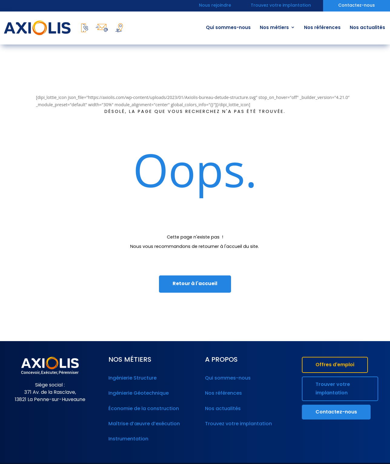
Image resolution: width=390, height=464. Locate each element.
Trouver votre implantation (333, 388)
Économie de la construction (142, 403)
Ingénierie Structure (132, 377)
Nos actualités (367, 28)
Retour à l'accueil (195, 283)
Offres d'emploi (335, 365)
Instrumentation (127, 428)
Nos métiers (274, 28)
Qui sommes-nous (228, 28)
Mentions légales (199, 457)
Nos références (322, 28)
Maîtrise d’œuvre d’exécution (142, 415)
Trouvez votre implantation (281, 6)
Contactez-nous (356, 6)
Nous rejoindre (215, 6)
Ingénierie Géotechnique (137, 390)
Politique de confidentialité (245, 457)
